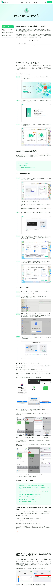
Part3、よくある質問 (7, 35)
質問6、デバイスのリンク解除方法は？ (26, 499)
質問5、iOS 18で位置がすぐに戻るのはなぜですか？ (29, 497)
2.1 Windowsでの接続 (23, 163)
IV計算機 (35, 2)
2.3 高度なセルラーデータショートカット (27, 167)
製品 (22, 2)
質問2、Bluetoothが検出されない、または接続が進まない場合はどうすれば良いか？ (33, 488)
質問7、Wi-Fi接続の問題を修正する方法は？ (27, 501)
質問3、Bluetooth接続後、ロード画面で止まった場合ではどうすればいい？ (33, 491)
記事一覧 (28, 2)
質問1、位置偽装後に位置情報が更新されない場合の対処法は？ (31, 485)
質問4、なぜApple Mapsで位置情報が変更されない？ (29, 494)
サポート (41, 2)
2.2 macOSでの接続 (22, 165)
